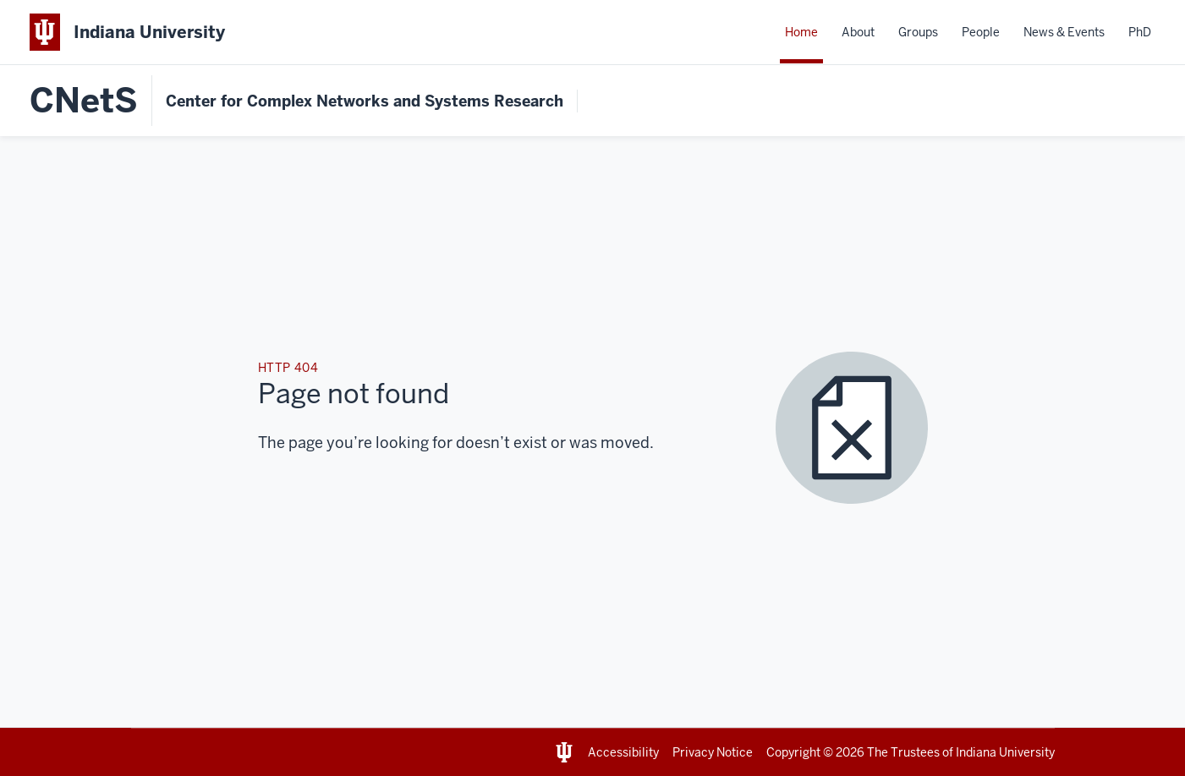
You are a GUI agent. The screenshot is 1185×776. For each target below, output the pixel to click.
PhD (1139, 32)
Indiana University (1005, 752)
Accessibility (623, 752)
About (858, 32)
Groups (918, 32)
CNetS (84, 101)
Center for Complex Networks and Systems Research (364, 101)
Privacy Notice (712, 752)
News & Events (1064, 32)
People (981, 32)
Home (801, 32)
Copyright (793, 752)
